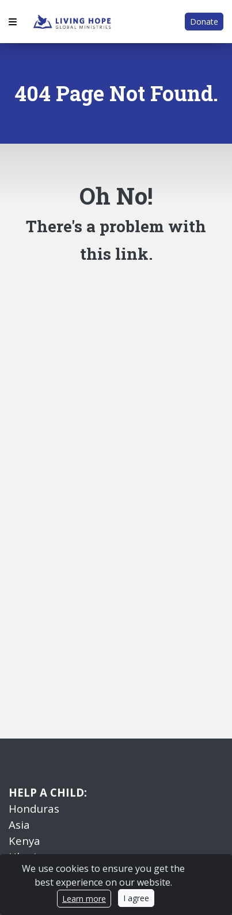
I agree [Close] (136, 898)
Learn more (84, 898)
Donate (204, 21)
